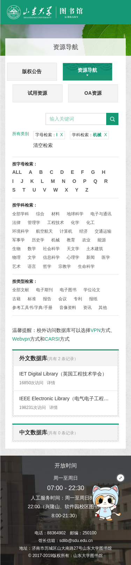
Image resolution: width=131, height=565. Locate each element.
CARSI (52, 339)
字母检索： (49, 134)
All (17, 172)
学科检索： (89, 134)
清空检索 (43, 145)
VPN (95, 330)
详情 (51, 382)
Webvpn (21, 339)
